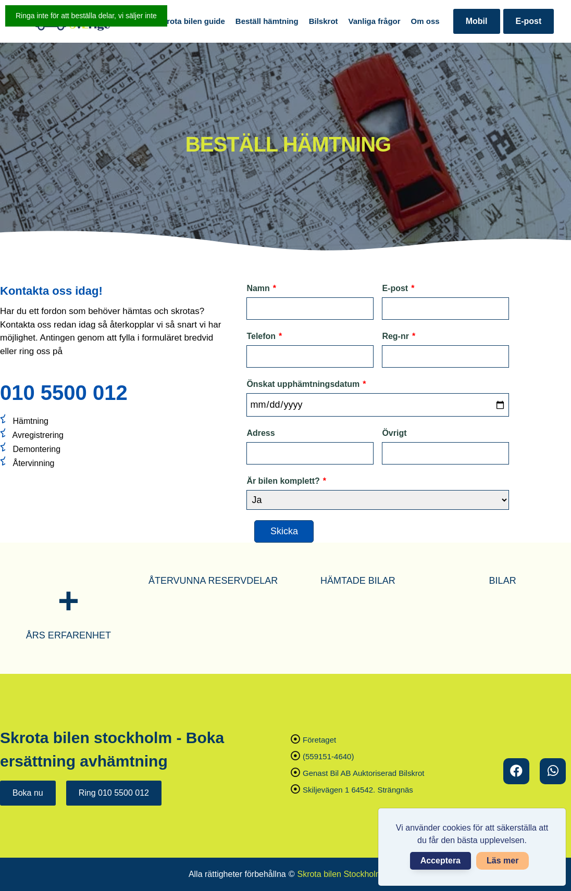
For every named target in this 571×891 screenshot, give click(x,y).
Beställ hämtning (267, 21)
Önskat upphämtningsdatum (306, 384)
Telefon (264, 336)
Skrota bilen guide (191, 21)
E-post (529, 21)
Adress (260, 433)
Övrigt (394, 433)
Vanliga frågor (375, 21)
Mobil (477, 21)
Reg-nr (398, 336)
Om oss (425, 21)
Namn (261, 288)
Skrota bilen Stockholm (339, 874)
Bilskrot (323, 21)
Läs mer (502, 860)
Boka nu (28, 792)
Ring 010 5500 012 (114, 792)
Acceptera (440, 860)
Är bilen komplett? (286, 481)
